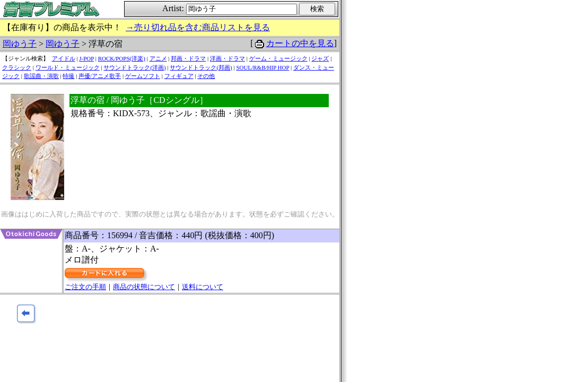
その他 (206, 76)
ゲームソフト (142, 76)
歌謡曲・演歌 (41, 76)
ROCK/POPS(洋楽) (121, 58)
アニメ (158, 58)
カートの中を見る (300, 43)
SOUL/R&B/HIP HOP (262, 67)
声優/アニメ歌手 (99, 76)
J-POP (86, 58)
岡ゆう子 (20, 43)
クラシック (16, 67)
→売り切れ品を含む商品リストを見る (198, 27)
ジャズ (320, 58)
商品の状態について (144, 287)
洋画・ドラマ (227, 58)
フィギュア (179, 76)
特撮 (68, 76)
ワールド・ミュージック (68, 67)
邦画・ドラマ (188, 58)
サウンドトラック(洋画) (134, 67)
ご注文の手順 (85, 287)
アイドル (63, 58)
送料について (202, 287)
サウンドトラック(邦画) (201, 67)
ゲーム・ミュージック (278, 58)
